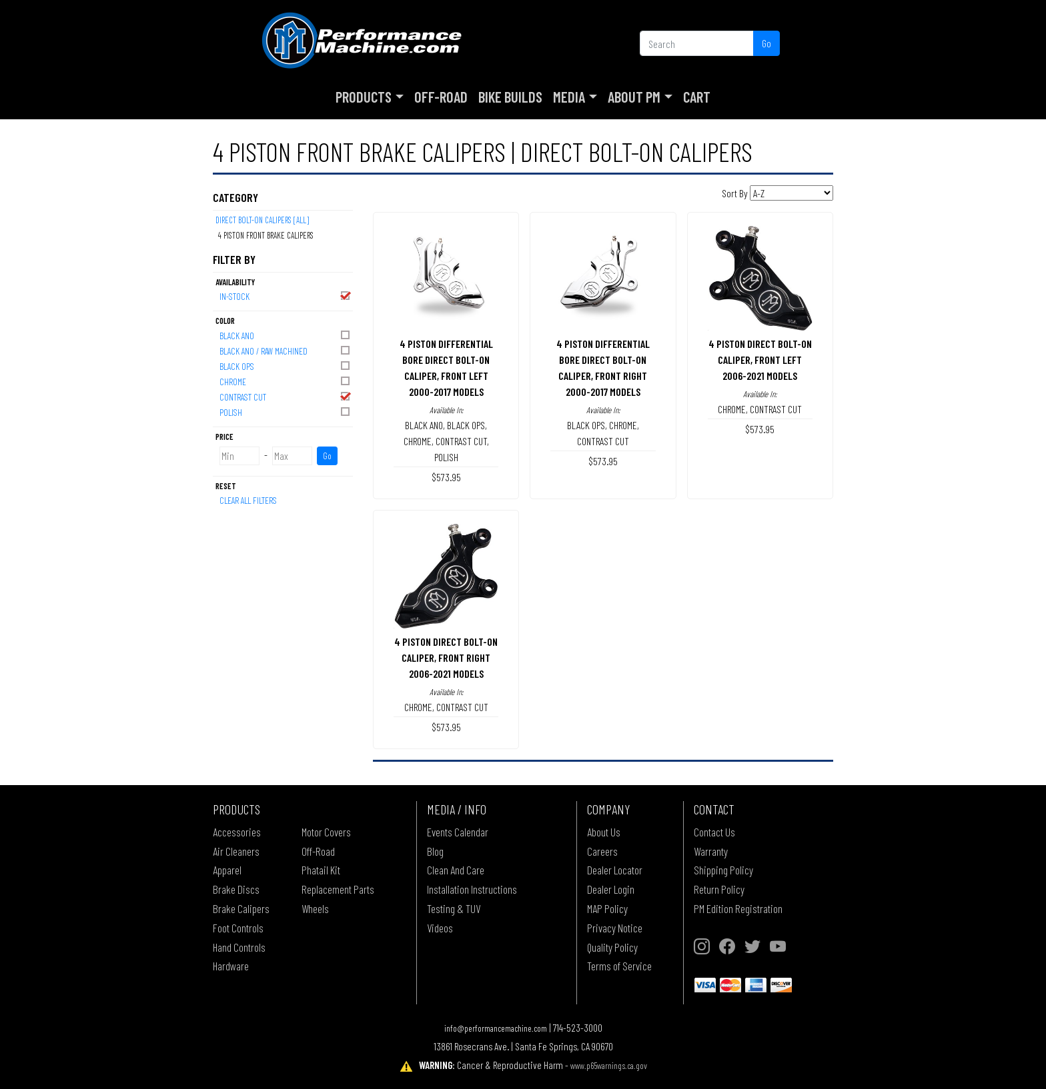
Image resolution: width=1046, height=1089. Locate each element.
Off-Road (441, 96)
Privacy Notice (614, 927)
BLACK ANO (285, 335)
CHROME (285, 381)
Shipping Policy (723, 869)
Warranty (711, 851)
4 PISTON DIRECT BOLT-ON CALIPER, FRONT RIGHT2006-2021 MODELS (446, 657)
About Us (603, 831)
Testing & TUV (453, 908)
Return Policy (719, 889)
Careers (602, 851)
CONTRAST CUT (285, 396)
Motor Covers (326, 831)
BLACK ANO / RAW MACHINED (285, 350)
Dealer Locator (614, 869)
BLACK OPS (285, 365)
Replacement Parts (338, 889)
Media (569, 96)
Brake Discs (236, 889)
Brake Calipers (241, 908)
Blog (435, 851)
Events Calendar (457, 831)
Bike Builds (510, 96)
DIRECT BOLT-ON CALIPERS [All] (262, 220)
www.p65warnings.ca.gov (608, 1065)
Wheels (315, 908)
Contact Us (714, 831)
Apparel (227, 869)
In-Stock (285, 295)
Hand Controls (239, 947)
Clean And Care (455, 869)
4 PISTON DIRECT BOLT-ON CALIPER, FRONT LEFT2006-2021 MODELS (760, 359)
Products (364, 96)
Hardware (231, 965)
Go (766, 43)
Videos (440, 927)
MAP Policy (607, 908)
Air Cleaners (236, 851)
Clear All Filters (248, 500)
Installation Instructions (472, 889)
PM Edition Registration (738, 908)
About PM (634, 96)
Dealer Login (610, 889)
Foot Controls (238, 927)
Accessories (237, 831)
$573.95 (446, 477)
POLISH (285, 411)
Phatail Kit (321, 869)
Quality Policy (612, 947)
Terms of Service (619, 965)
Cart (696, 96)
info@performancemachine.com (495, 1028)
